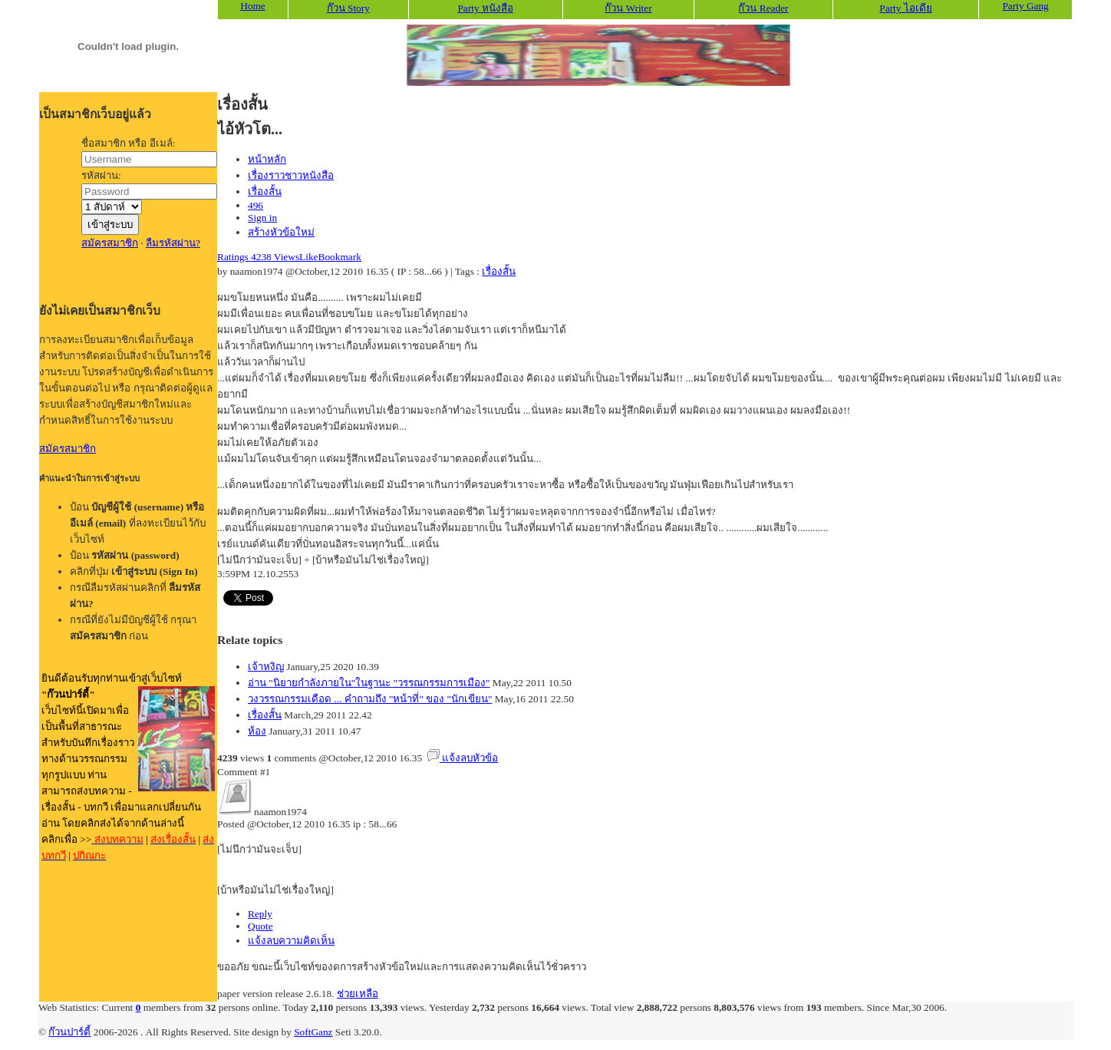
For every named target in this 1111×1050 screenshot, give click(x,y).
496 (255, 205)
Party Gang (1025, 6)
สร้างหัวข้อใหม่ (281, 232)
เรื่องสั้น (265, 191)
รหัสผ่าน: (101, 175)
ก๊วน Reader (763, 8)
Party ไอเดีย (905, 8)
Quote (260, 926)
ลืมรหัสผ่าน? (173, 243)
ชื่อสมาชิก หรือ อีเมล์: (128, 143)
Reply (260, 914)
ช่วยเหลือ (357, 993)
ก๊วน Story (348, 8)
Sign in (262, 217)
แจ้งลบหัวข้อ (462, 758)
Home (252, 6)
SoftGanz (313, 1032)
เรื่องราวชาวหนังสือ (291, 175)
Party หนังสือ (485, 8)
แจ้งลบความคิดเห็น (291, 940)
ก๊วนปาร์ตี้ (69, 1032)
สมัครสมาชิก (109, 243)
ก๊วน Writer (628, 8)
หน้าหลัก (267, 159)
